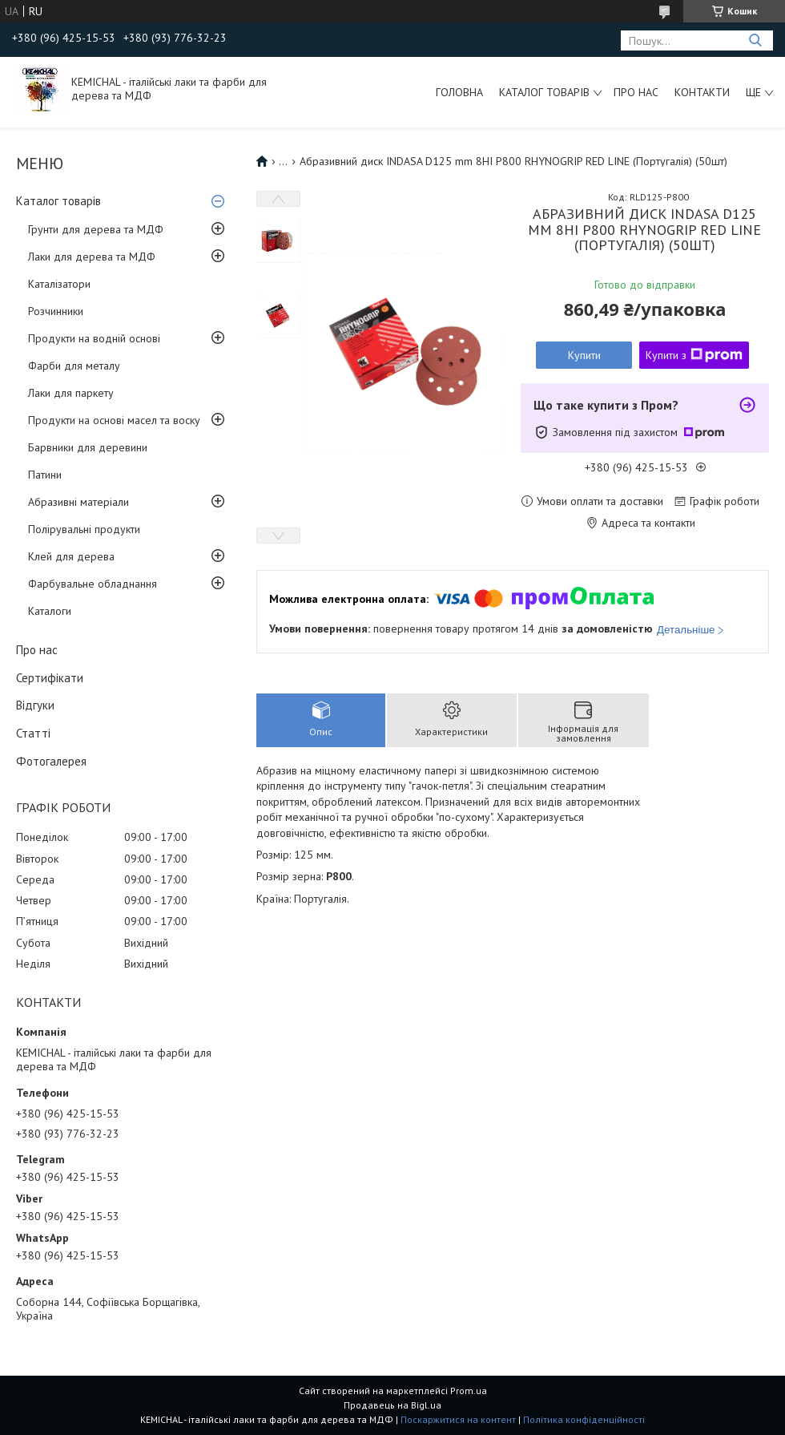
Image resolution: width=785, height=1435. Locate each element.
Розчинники (55, 311)
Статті (33, 733)
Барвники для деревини (87, 447)
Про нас (636, 92)
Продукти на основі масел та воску (114, 420)
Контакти (702, 92)
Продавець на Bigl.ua (392, 1405)
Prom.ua (468, 1390)
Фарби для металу (74, 365)
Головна (459, 92)
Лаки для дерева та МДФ (91, 256)
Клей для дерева (71, 556)
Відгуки (35, 705)
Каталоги (49, 611)
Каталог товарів (544, 92)
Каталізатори (59, 284)
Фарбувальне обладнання (92, 583)
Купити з (694, 355)
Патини (45, 474)
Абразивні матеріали (78, 502)
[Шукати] (755, 40)
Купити (584, 355)
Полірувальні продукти (84, 529)
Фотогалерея (51, 761)
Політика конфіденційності (584, 1419)
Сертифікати (49, 677)
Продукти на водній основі (94, 338)
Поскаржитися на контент (458, 1419)
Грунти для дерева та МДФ (95, 229)
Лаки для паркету (71, 393)
